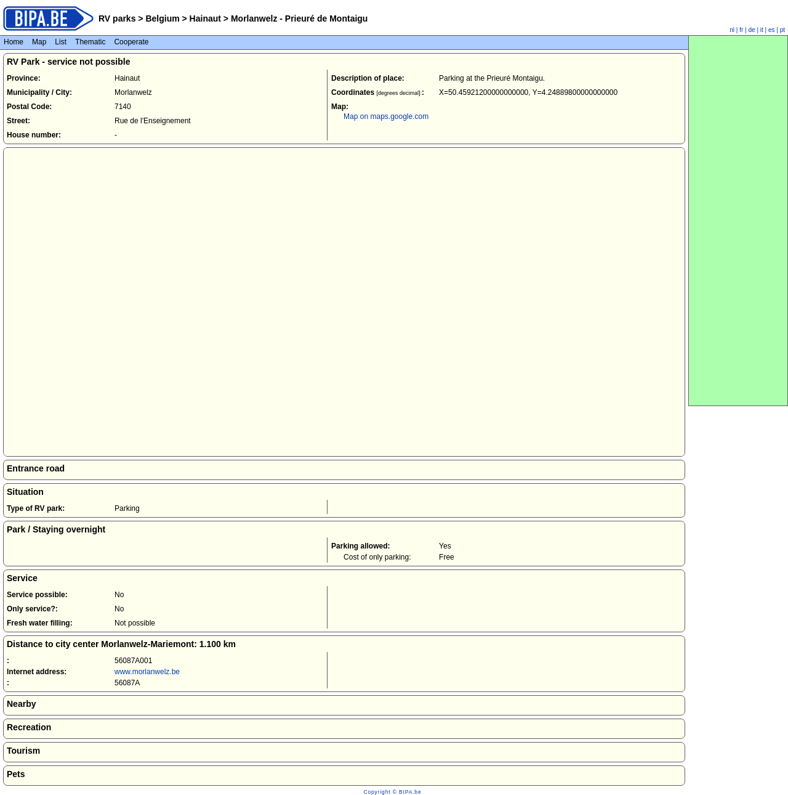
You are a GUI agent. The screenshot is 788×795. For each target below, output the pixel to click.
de (752, 29)
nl (732, 29)
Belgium (162, 18)
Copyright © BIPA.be (392, 792)
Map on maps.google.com (386, 116)
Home (13, 42)
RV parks (116, 18)
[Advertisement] (738, 221)
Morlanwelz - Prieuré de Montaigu (298, 18)
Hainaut (205, 18)
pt (782, 29)
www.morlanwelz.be (147, 671)
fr (741, 29)
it (761, 29)
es (771, 29)
